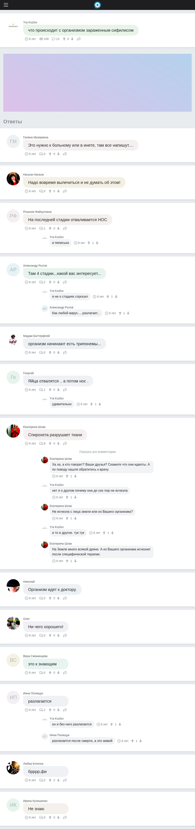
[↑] (65, 39)
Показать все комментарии (97, 451)
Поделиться (78, 38)
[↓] (72, 39)
